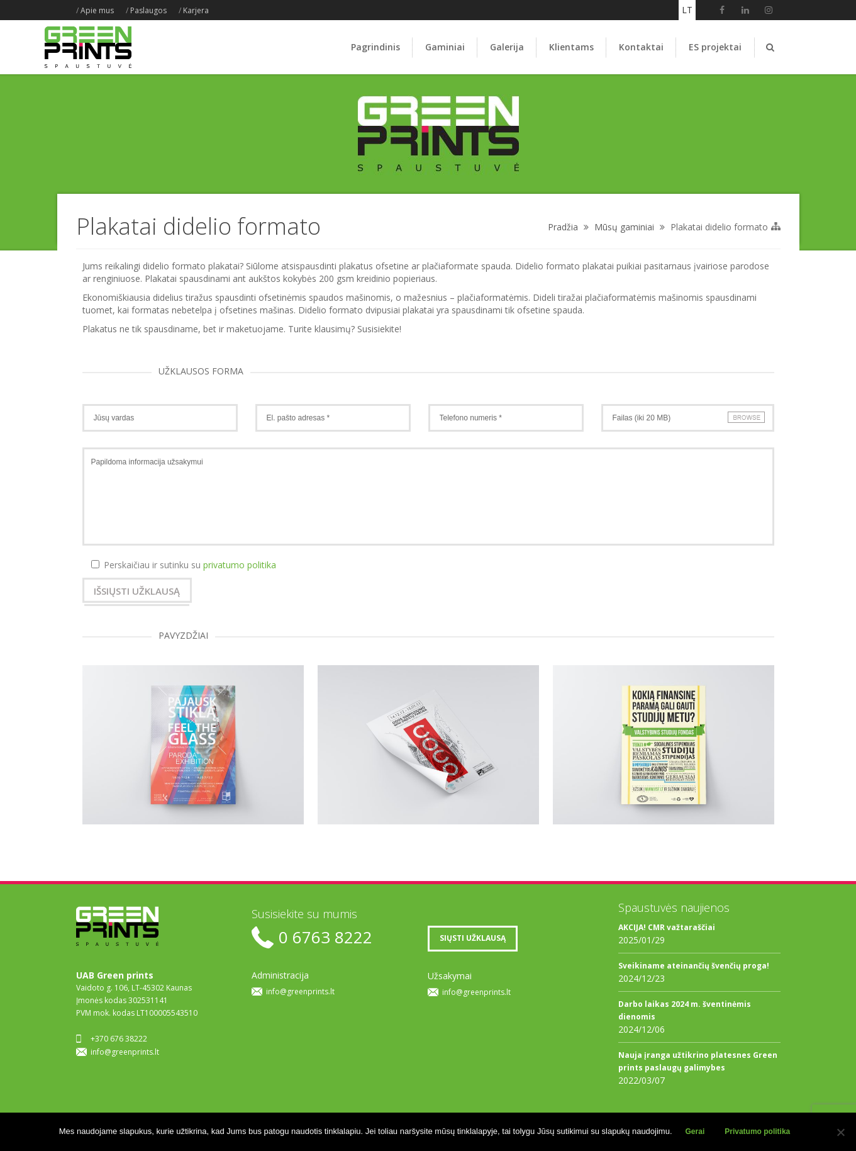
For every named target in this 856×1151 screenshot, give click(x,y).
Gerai (695, 1131)
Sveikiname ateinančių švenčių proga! (693, 965)
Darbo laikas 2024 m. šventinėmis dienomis (684, 1010)
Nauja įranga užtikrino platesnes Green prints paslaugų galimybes (697, 1061)
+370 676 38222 (119, 1039)
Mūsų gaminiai (624, 227)
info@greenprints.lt (125, 1052)
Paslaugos (148, 10)
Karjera (196, 10)
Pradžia (563, 227)
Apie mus (97, 10)
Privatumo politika (757, 1131)
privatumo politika (239, 565)
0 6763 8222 (325, 937)
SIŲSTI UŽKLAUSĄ (473, 938)
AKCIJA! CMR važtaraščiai (666, 927)
